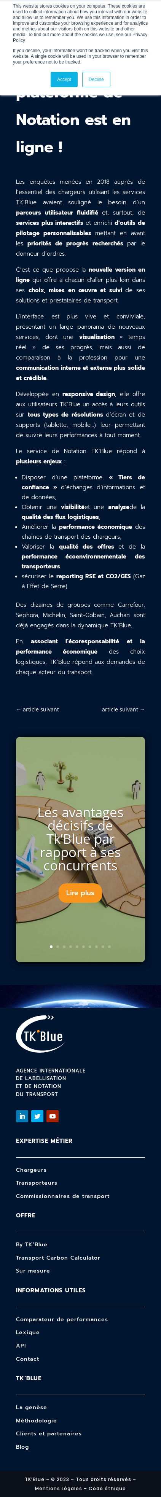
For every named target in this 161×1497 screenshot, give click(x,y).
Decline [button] (96, 79)
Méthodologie (36, 1421)
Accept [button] (64, 79)
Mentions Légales (58, 1488)
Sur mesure (33, 1271)
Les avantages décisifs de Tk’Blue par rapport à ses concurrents (80, 838)
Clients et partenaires (49, 1434)
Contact (27, 1359)
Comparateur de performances (62, 1320)
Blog (22, 1447)
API (21, 1346)
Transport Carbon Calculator (58, 1258)
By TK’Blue (32, 1245)
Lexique (28, 1332)
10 (109, 946)
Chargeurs (31, 1170)
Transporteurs (36, 1183)
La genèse (31, 1407)
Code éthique (107, 1488)
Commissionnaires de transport (63, 1196)
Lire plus (80, 893)
